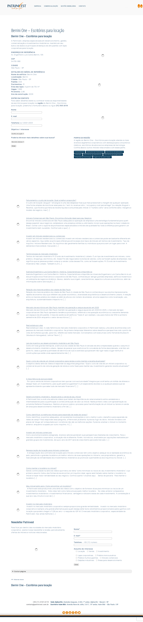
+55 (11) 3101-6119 (41, 602)
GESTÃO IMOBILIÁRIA (68, 6)
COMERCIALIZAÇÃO (51, 6)
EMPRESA (37, 6)
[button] (38, 6)
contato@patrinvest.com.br (37, 604)
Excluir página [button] (19, 571)
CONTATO (82, 6)
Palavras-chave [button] (17, 579)
